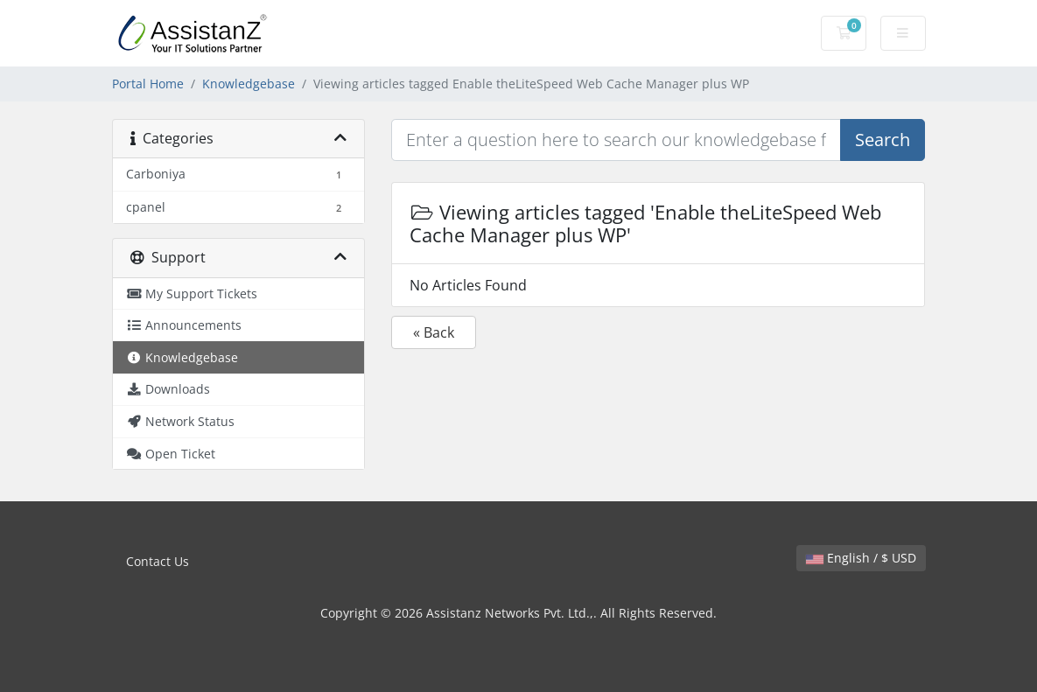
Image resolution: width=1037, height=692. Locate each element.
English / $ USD (861, 557)
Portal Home (148, 83)
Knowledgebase (248, 83)
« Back (433, 332)
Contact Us (157, 561)
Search (882, 139)
